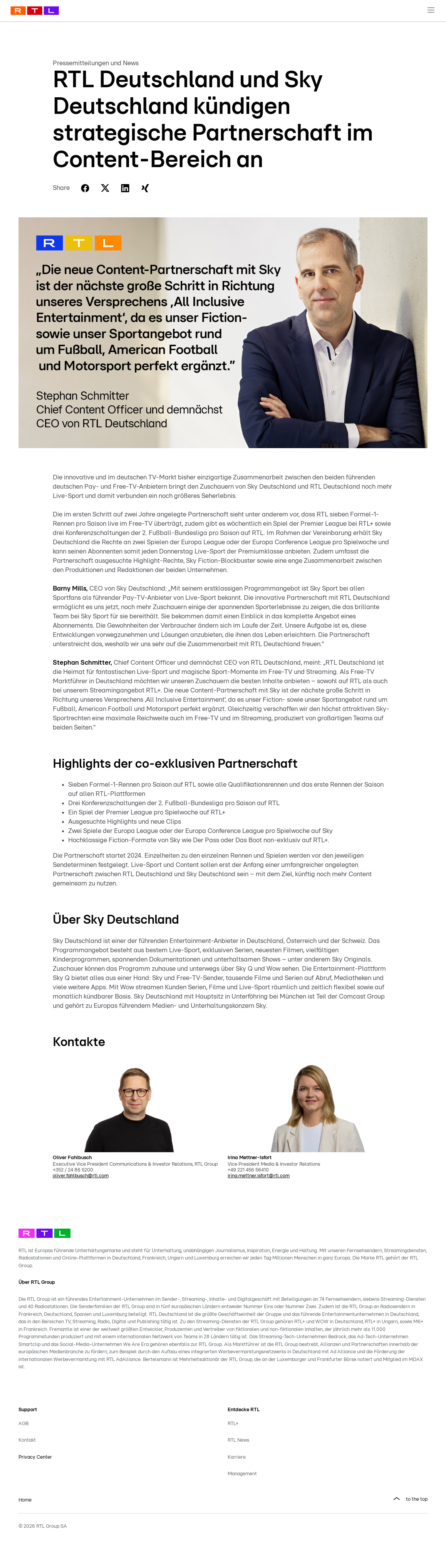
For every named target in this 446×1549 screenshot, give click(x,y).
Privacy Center (35, 1457)
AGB (23, 1423)
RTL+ (233, 1423)
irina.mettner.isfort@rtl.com (259, 1175)
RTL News (238, 1440)
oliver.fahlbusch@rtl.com (81, 1175)
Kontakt (27, 1440)
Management (242, 1473)
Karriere (237, 1457)
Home (25, 1500)
